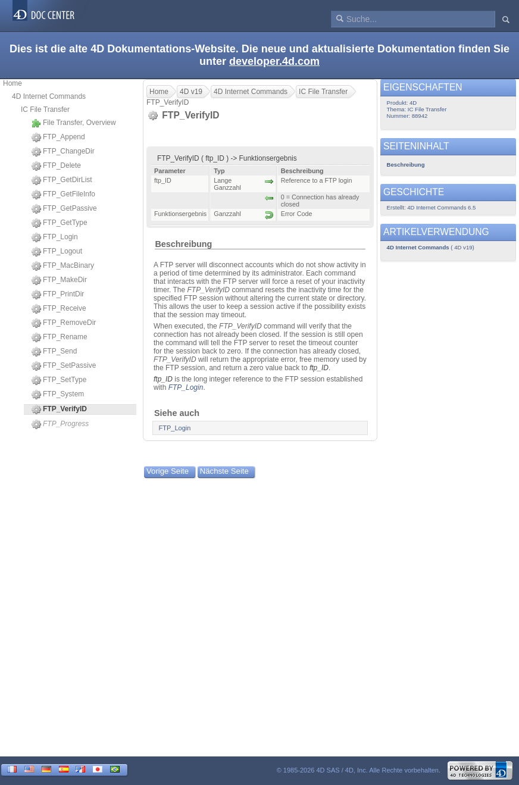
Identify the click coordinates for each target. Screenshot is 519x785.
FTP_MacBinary (63, 266)
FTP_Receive (59, 309)
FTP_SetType (59, 380)
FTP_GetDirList (62, 180)
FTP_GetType (59, 223)
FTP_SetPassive (64, 366)
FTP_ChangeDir (63, 152)
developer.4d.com (274, 61)
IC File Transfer (45, 109)
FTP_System (58, 394)
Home (12, 83)
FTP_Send (54, 351)
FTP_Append (58, 137)
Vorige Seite (167, 471)
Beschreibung (183, 244)
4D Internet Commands (49, 96)
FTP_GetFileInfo (63, 194)
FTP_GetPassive (64, 209)
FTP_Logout (57, 252)
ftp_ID (319, 368)
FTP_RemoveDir (64, 323)
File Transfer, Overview (74, 123)
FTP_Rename (59, 337)
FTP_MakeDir (59, 280)
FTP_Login (55, 237)
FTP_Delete (56, 166)
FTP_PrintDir (58, 294)
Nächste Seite (224, 471)
